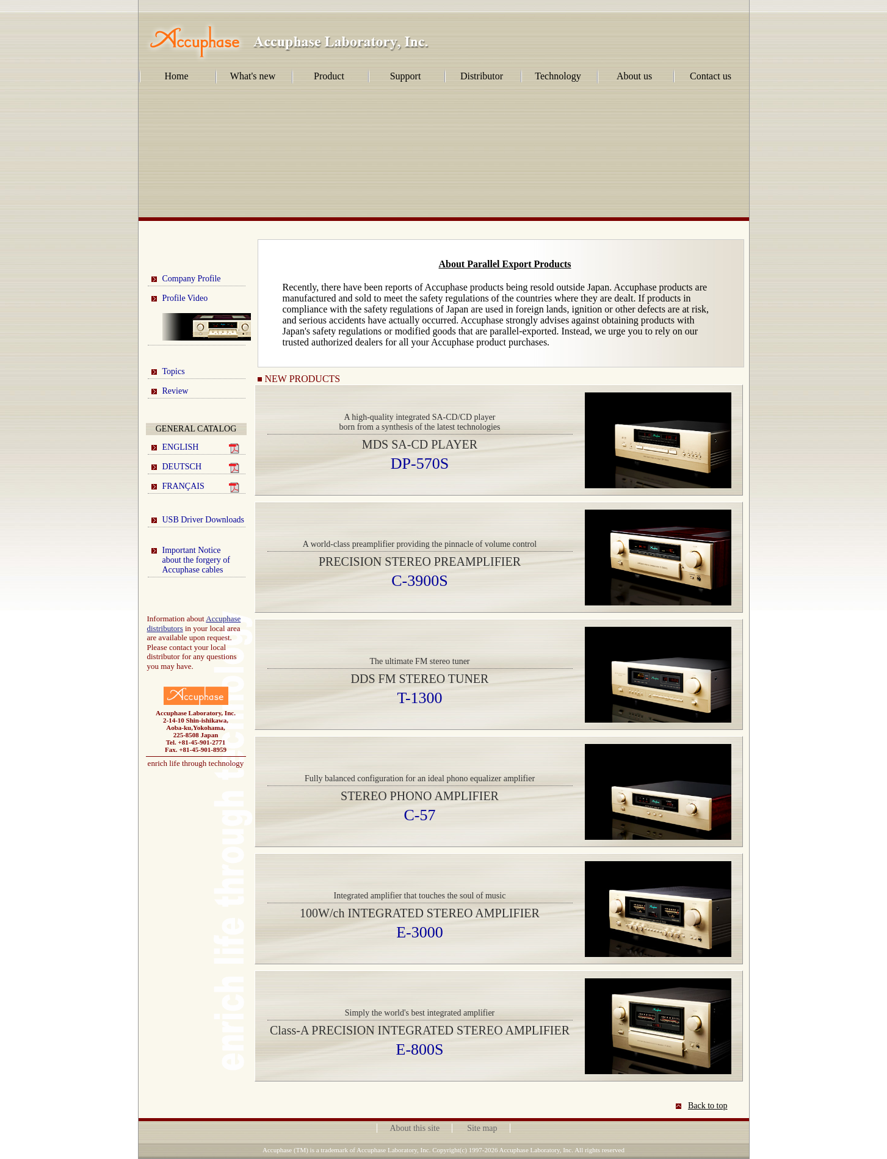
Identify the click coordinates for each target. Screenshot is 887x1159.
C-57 (420, 815)
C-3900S (419, 581)
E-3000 (419, 932)
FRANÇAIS (200, 487)
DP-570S (420, 463)
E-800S (420, 1049)
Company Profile (191, 278)
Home (176, 76)
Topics (173, 371)
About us (634, 76)
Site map (482, 1128)
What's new (252, 76)
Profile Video (203, 317)
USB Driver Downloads (203, 519)
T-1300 (419, 698)
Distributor (481, 76)
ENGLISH (200, 447)
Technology (558, 76)
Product (329, 76)
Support (405, 76)
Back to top (708, 1105)
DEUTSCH (200, 467)
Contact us (710, 76)
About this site (414, 1128)
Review (175, 390)
